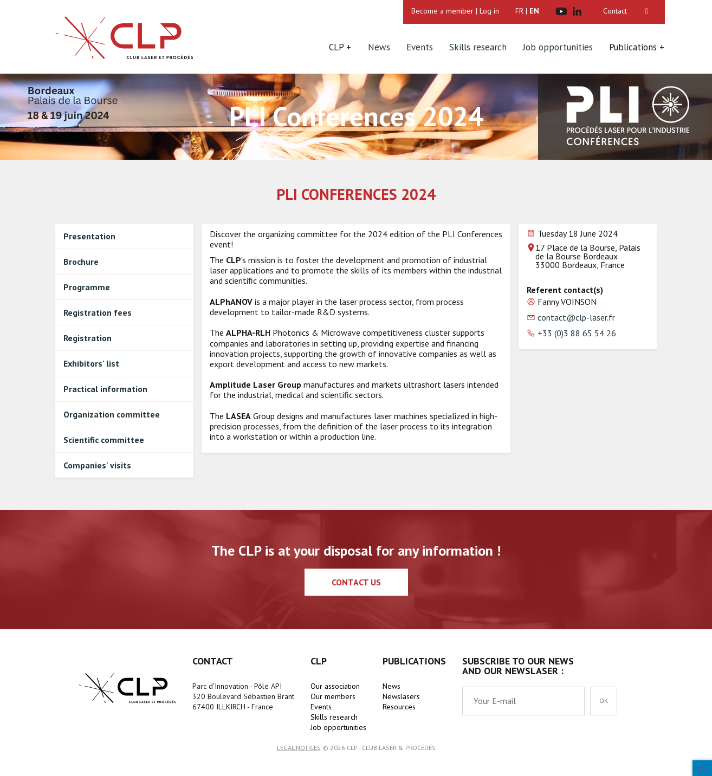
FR (519, 11)
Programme (86, 287)
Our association (335, 686)
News (379, 47)
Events (419, 47)
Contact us (356, 582)
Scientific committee (103, 439)
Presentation (89, 236)
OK (603, 700)
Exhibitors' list (91, 363)
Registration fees (97, 312)
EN (534, 11)
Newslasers (401, 696)
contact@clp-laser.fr (576, 317)
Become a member (442, 11)
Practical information (105, 388)
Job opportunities (558, 47)
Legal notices (299, 748)
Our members (332, 696)
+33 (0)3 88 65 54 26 (577, 333)
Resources (399, 707)
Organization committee (111, 414)
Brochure (81, 261)
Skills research (478, 47)
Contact (615, 11)
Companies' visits (97, 465)
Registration (87, 337)
